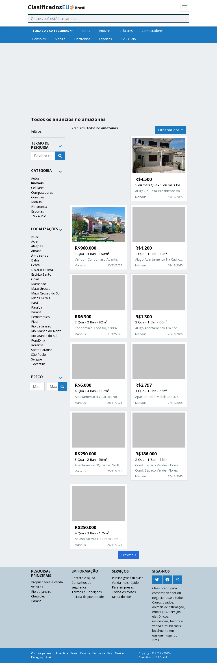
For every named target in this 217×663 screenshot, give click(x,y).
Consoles (39, 39)
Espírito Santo (41, 274)
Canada (85, 653)
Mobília (60, 39)
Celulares (126, 31)
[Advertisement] (108, 78)
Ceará (35, 265)
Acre (34, 241)
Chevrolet (38, 596)
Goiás (35, 279)
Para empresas (123, 587)
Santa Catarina (41, 350)
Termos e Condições (87, 592)
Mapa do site (121, 597)
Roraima (37, 345)
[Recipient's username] (43, 155)
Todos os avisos (124, 592)
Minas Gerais (40, 298)
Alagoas (37, 246)
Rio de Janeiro (41, 326)
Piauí (34, 321)
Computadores (152, 31)
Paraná (36, 312)
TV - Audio (128, 39)
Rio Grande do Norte (46, 331)
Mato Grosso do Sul (45, 293)
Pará (34, 303)
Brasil (35, 237)
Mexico (119, 653)
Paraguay (37, 657)
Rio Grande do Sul (44, 336)
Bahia (35, 260)
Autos (86, 31)
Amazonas (39, 255)
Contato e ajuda (83, 578)
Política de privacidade (88, 597)
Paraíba (36, 307)
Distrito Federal (42, 270)
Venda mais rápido (125, 582)
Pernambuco (40, 317)
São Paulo (38, 354)
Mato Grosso (40, 288)
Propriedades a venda (47, 582)
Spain (49, 657)
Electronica (82, 39)
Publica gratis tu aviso (127, 578)
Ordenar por (169, 129)
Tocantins (38, 364)
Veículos (37, 587)
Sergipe (36, 359)
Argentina (62, 653)
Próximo (128, 555)
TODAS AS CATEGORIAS (52, 31)
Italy (110, 653)
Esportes (105, 39)
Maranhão (38, 284)
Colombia (98, 653)
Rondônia (38, 340)
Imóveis (105, 31)
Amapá (36, 251)
